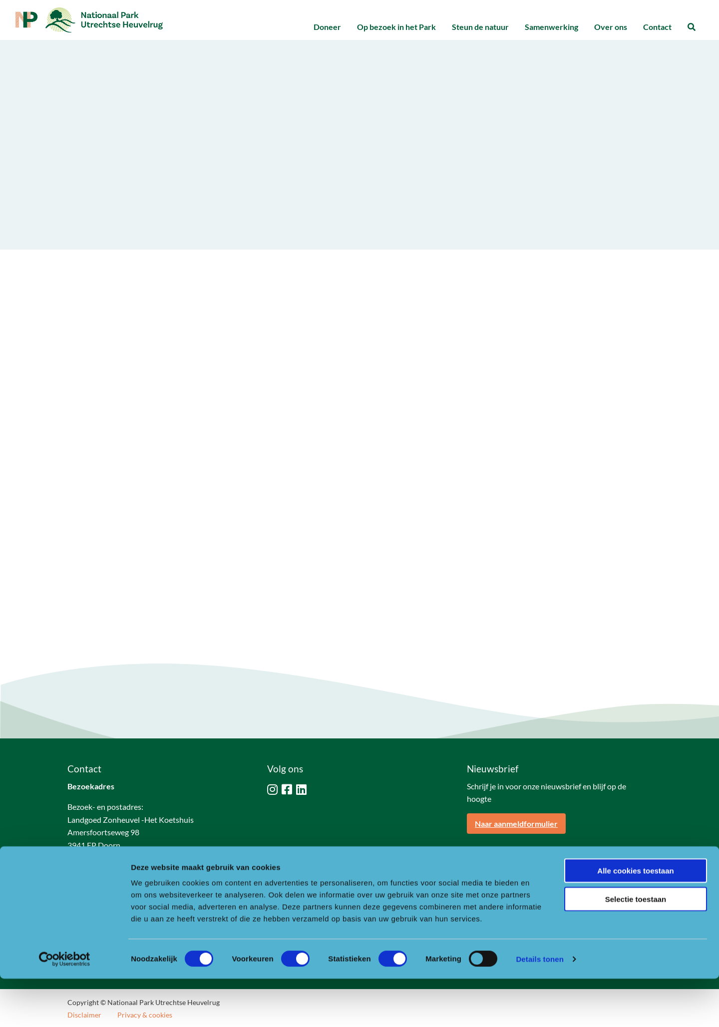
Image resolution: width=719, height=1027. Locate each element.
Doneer (327, 26)
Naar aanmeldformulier (516, 823)
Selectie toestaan (636, 947)
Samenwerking (551, 26)
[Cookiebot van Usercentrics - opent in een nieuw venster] (64, 1007)
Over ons (610, 26)
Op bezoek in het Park (396, 26)
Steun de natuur (480, 26)
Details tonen (539, 1007)
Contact (657, 26)
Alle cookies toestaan (635, 919)
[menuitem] (327, 27)
